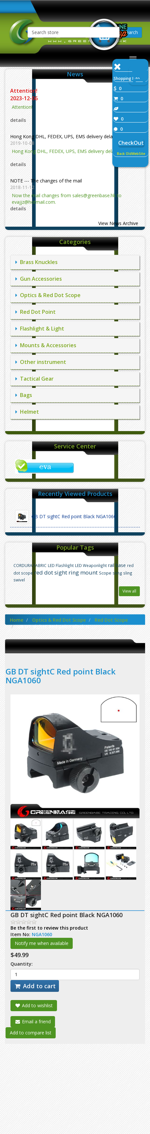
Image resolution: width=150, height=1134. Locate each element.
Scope (105, 573)
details (18, 120)
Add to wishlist (34, 1005)
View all (129, 591)
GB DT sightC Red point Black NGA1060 (65, 517)
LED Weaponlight (91, 565)
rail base (117, 565)
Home (16, 620)
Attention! (24, 90)
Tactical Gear (34, 378)
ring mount (83, 572)
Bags (23, 395)
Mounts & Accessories (45, 345)
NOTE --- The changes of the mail (46, 181)
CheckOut (131, 142)
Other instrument (40, 362)
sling (117, 573)
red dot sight (50, 572)
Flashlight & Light (39, 328)
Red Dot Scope (111, 620)
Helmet (27, 411)
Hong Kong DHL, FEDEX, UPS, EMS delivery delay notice (69, 136)
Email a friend (33, 1021)
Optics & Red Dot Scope (48, 295)
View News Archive (118, 223)
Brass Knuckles (36, 262)
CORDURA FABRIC (30, 565)
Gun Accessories (38, 278)
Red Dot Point (35, 311)
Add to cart (35, 986)
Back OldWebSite (131, 153)
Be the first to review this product (49, 928)
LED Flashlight (61, 565)
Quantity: (21, 964)
